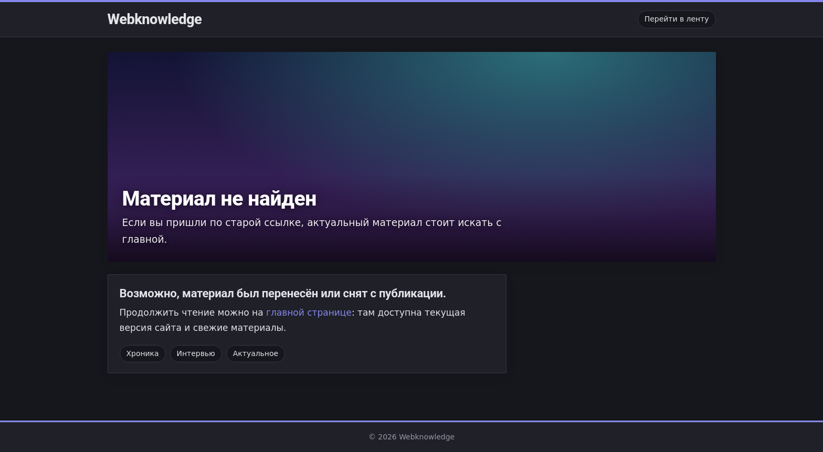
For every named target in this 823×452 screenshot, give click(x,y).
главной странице (309, 312)
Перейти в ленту (677, 19)
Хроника (142, 353)
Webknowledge (155, 19)
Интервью (196, 353)
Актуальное (255, 353)
